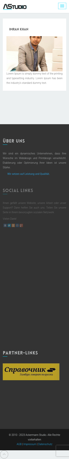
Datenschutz (45, 444)
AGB (19, 444)
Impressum (29, 444)
